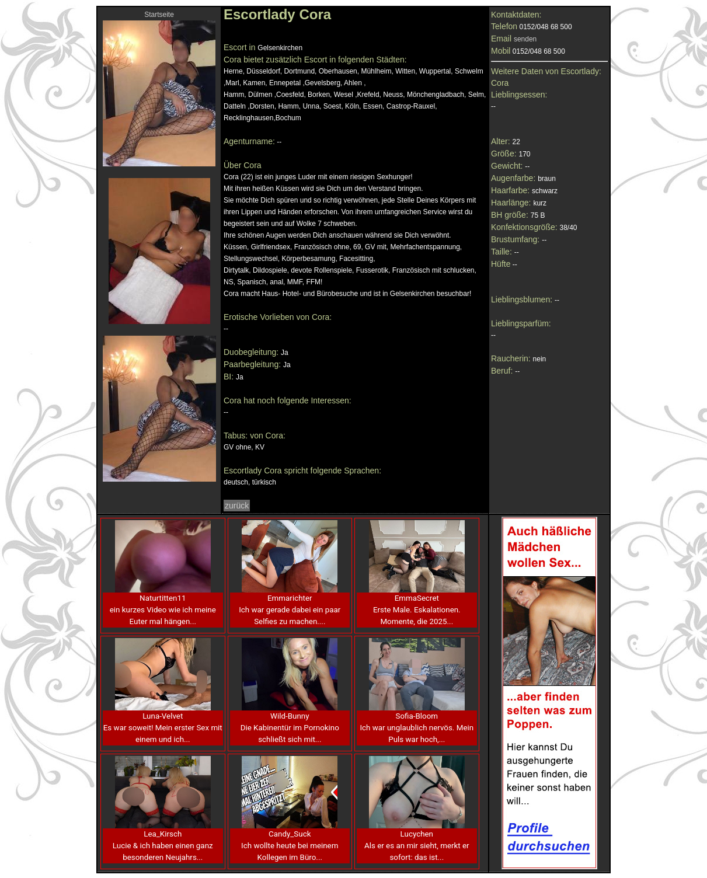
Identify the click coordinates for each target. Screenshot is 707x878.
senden (525, 39)
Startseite (159, 15)
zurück (237, 505)
